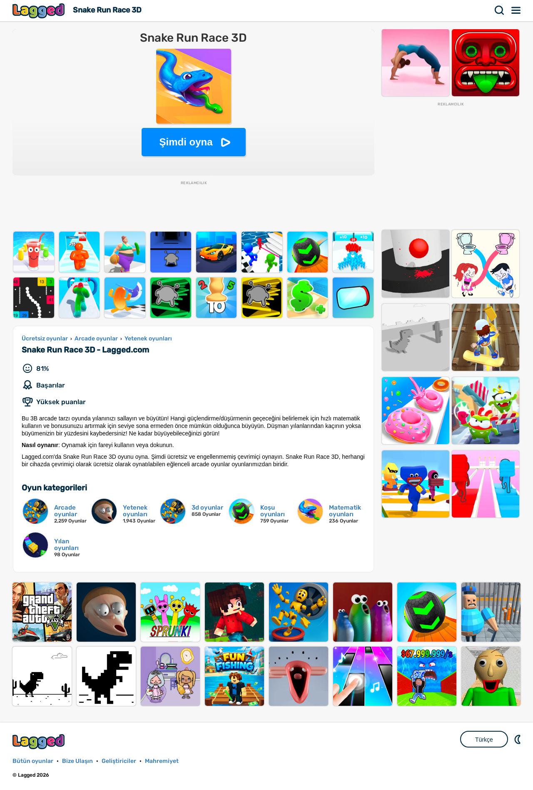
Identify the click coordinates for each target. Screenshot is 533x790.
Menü (516, 10)
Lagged (39, 10)
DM (518, 739)
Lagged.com (39, 741)
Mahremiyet (162, 761)
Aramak (499, 10)
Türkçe (484, 739)
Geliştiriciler (119, 761)
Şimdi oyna (185, 142)
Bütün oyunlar (32, 761)
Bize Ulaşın (77, 761)
